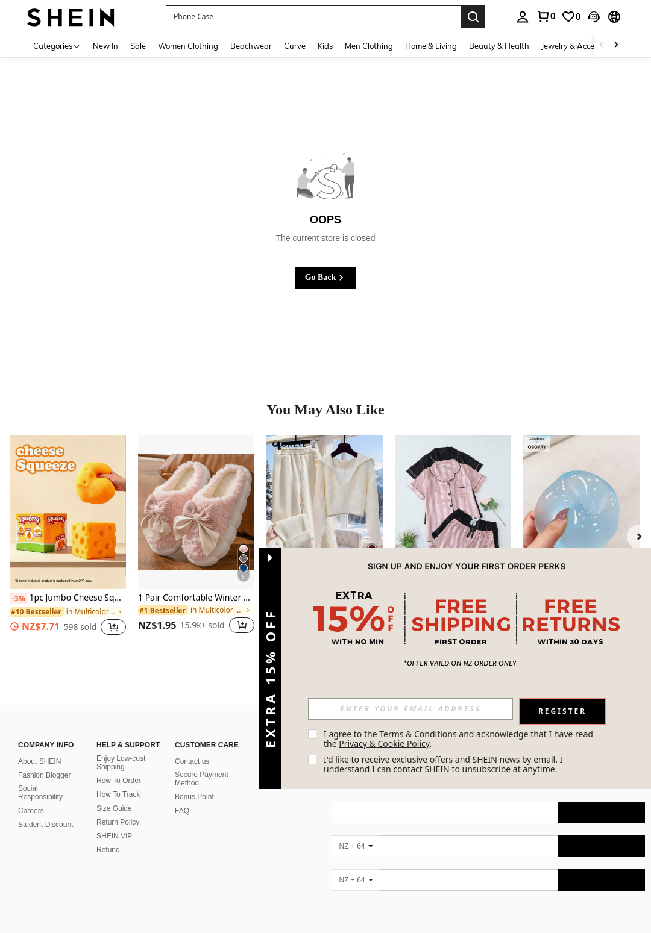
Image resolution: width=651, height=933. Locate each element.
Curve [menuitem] (295, 46)
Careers (31, 811)
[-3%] (18, 598)
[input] (410, 709)
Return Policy (117, 822)
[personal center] (522, 17)
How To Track (118, 794)
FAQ (182, 811)
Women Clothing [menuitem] (188, 46)
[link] (545, 16)
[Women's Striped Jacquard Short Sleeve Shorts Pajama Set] (453, 512)
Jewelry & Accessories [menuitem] (579, 46)
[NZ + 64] (356, 846)
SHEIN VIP (114, 836)
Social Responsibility (40, 792)
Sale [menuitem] (138, 46)
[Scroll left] (601, 45)
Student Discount (45, 824)
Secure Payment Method (201, 778)
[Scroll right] (616, 45)
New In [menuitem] (105, 46)
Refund (108, 850)
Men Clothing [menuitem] (369, 46)
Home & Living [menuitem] (431, 46)
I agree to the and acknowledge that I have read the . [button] (460, 738)
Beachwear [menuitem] (251, 46)
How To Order (118, 780)
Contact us (192, 761)
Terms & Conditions (418, 734)
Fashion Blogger (44, 775)
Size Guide (114, 808)
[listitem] (68, 542)
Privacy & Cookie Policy (384, 743)
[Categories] (57, 45)
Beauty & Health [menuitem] (499, 46)
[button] (313, 16)
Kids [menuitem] (325, 46)
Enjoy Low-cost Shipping (120, 762)
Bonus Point (194, 797)
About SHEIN (39, 761)
